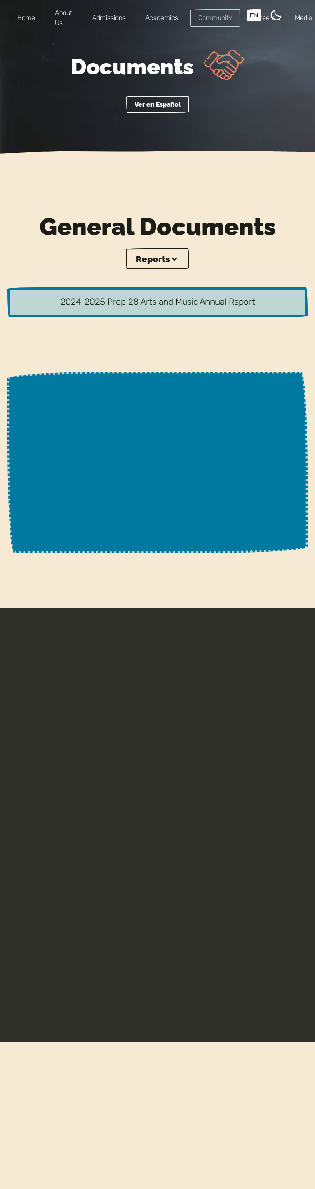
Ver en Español (158, 104)
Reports (157, 259)
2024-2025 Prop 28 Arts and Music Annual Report (157, 302)
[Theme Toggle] (276, 16)
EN (254, 15)
